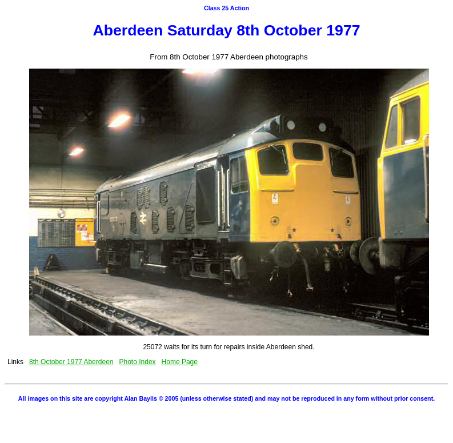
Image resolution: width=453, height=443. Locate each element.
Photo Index (137, 362)
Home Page (180, 362)
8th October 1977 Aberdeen (71, 362)
